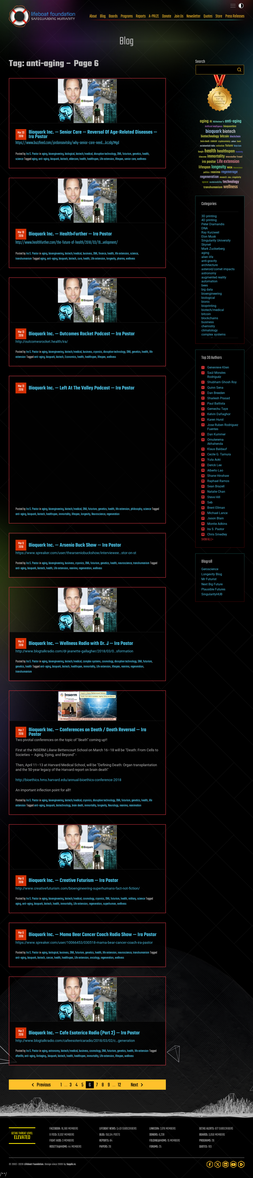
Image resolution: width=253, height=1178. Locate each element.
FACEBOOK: (56, 1128)
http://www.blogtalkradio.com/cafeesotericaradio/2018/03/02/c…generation (75, 1040)
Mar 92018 (21, 545)
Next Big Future (212, 584)
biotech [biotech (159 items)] (229, 131)
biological (70, 154)
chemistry (208, 326)
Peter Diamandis (212, 224)
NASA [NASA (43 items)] (229, 167)
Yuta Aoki (214, 459)
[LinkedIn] (225, 1164)
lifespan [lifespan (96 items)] (204, 167)
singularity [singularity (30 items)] (236, 177)
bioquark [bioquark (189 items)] (214, 131)
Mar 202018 (20, 134)
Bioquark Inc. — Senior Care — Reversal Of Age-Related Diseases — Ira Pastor (93, 134)
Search (239, 69)
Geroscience (209, 569)
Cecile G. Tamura (219, 454)
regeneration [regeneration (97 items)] (209, 177)
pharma (121, 258)
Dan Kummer (216, 434)
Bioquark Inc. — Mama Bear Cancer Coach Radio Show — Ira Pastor (92, 935)
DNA (119, 154)
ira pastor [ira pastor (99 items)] (209, 162)
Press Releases (234, 16)
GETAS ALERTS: (207, 1128)
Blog (103, 16)
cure (80, 258)
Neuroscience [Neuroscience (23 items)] (237, 168)
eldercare (73, 159)
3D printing (209, 216)
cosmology (107, 661)
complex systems (92, 661)
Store (219, 16)
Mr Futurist (208, 579)
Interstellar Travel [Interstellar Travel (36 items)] (234, 157)
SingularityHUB (211, 594)
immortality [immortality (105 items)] (216, 156)
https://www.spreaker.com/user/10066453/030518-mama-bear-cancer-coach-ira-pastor (84, 942)
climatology (209, 330)
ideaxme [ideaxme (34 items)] (202, 157)
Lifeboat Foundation (33, 1164)
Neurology (113, 805)
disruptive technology (105, 154)
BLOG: (103, 1134)
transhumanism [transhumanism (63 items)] (213, 187)
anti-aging (43, 159)
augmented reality (213, 277)
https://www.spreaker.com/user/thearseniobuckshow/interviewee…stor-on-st (76, 553)
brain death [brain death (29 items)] (204, 141)
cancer (49, 957)
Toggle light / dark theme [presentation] (241, 5)
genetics (136, 154)
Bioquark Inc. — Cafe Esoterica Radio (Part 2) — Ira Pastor (84, 1033)
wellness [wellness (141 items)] (230, 187)
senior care (130, 159)
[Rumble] (241, 1164)
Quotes (208, 16)
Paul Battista (216, 403)
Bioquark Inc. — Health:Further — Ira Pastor (70, 234)
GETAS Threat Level (22, 1136)
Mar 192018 (21, 234)
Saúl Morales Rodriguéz (216, 375)
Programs (127, 16)
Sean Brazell (216, 486)
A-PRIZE (154, 16)
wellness (141, 159)
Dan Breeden (216, 393)
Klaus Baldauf (217, 449)
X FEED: (54, 1134)
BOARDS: (203, 1134)
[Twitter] (218, 1164)
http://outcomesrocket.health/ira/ (42, 341)
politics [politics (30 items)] (206, 172)
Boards (113, 16)
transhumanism (24, 258)
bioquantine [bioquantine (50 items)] (229, 126)
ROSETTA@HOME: (59, 1146)
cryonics (97, 352)
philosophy (136, 509)
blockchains (209, 318)
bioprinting (208, 306)
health (145, 154)
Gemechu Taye (217, 409)
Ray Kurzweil (210, 232)
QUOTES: (203, 1146)
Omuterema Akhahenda (215, 442)
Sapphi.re (71, 1164)
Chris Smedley (217, 534)
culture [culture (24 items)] (233, 141)
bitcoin (206, 314)
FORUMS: (154, 1146)
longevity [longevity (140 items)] (218, 167)
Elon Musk (208, 236)
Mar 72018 (21, 732)
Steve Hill (213, 497)
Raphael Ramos (218, 481)
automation (209, 281)
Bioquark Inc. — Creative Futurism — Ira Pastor (73, 880)
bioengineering (56, 154)
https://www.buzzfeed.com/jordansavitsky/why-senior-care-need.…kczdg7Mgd (67, 143)
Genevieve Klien (218, 367)
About (93, 16)
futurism (126, 154)
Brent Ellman (216, 508)
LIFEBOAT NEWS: (108, 1128)
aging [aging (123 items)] (204, 121)
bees (204, 285)
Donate (166, 16)
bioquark (54, 159)
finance (102, 253)
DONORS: (154, 1134)
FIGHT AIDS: (56, 1140)
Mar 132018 (21, 333)
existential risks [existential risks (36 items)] (207, 146)
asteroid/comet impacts (218, 269)
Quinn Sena (215, 387)
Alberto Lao (215, 470)
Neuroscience (98, 514)
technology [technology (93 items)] (231, 182)
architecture (209, 265)
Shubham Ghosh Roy (222, 382)
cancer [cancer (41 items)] (213, 141)
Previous (44, 1084)
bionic (205, 302)
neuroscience (125, 563)
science (19, 159)
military (132, 898)
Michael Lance (217, 513)
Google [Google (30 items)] (201, 152)
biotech (64, 159)
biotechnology (63, 805)
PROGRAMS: (205, 1140)
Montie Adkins (217, 524)
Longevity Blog (211, 574)
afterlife (19, 1056)
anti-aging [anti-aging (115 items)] (233, 121)
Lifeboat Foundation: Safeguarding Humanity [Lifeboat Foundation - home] (42, 16)
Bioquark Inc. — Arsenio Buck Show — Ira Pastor (75, 545)
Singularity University (216, 240)
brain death (77, 805)
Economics (70, 357)
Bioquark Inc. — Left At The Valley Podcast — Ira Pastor (81, 388)
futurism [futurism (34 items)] (237, 146)
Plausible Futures (213, 589)
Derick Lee (214, 465)
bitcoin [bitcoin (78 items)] (224, 136)
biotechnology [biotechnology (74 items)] (210, 136)
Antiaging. (41, 1056)
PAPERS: (104, 1146)
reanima (73, 568)
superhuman (109, 903)
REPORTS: (105, 1140)
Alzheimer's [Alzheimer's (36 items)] (218, 121)
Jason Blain (215, 518)
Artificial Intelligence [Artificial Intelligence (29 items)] (213, 126)
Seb (210, 502)
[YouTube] (233, 1164)
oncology (95, 957)
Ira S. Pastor (32, 154)
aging (44, 154)
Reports (141, 16)
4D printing (209, 220)
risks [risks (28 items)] (229, 177)
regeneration (113, 514)
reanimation (135, 805)
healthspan (93, 159)
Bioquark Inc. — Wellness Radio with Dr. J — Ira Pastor (81, 643)
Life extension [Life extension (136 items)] (228, 161)
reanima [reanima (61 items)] (215, 172)
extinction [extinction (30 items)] (220, 146)
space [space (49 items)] (205, 182)
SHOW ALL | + (207, 539)
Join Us (178, 16)
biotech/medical (84, 154)
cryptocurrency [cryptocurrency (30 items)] (224, 141)
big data (207, 289)
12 (119, 1084)
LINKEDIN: (155, 1128)
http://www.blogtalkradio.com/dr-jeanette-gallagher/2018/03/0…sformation (74, 651)
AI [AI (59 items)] (211, 122)
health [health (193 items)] (210, 151)
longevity (111, 258)
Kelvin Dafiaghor (218, 414)
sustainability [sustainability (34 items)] (215, 182)
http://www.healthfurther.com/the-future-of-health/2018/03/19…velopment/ (67, 242)
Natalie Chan (216, 491)
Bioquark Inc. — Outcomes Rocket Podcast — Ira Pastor (82, 334)
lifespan (119, 159)
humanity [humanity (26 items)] (239, 152)
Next (134, 1084)
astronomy (54, 1051)
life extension (122, 253)
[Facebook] (210, 1164)
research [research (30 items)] (223, 177)
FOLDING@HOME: (158, 1140)
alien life (207, 257)
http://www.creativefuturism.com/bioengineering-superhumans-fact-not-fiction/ (78, 888)
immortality (64, 514)
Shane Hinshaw (218, 476)
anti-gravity (209, 261)
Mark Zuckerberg (213, 249)
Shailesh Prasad (218, 398)
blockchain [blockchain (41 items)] (235, 136)
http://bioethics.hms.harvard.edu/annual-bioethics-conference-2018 (68, 780)
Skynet (206, 244)
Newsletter (193, 16)
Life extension (107, 159)
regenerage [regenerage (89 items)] (229, 172)
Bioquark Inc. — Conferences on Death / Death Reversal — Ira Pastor (87, 732)
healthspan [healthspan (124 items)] (226, 151)
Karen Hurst (215, 419)
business (87, 253)
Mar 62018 (21, 880)
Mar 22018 (21, 1033)
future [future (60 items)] (229, 146)
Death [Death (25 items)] (239, 141)
